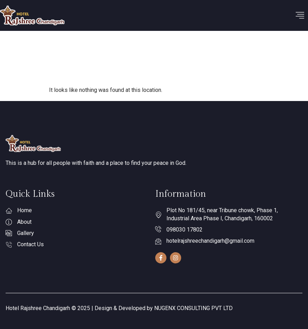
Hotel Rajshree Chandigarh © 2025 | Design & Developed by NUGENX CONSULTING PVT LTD (119, 308)
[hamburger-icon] (300, 15)
